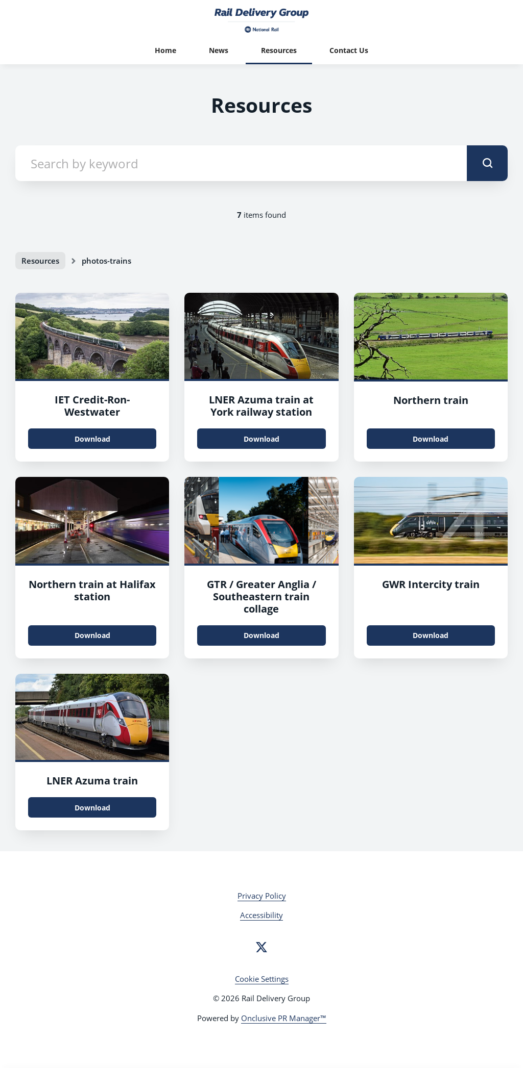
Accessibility (261, 915)
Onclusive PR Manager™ (283, 1018)
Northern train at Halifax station (92, 590)
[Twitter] (261, 947)
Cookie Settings (262, 979)
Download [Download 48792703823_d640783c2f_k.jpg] (261, 439)
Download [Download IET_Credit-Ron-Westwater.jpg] (92, 439)
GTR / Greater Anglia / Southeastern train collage (261, 596)
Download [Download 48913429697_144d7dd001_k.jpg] (430, 439)
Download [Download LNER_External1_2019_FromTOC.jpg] (92, 807)
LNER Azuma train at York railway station (261, 406)
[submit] (487, 163)
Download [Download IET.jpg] (430, 635)
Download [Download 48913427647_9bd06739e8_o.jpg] (92, 635)
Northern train (430, 400)
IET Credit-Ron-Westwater (92, 406)
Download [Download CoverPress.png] (261, 635)
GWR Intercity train (431, 584)
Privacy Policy (261, 896)
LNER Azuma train (92, 780)
